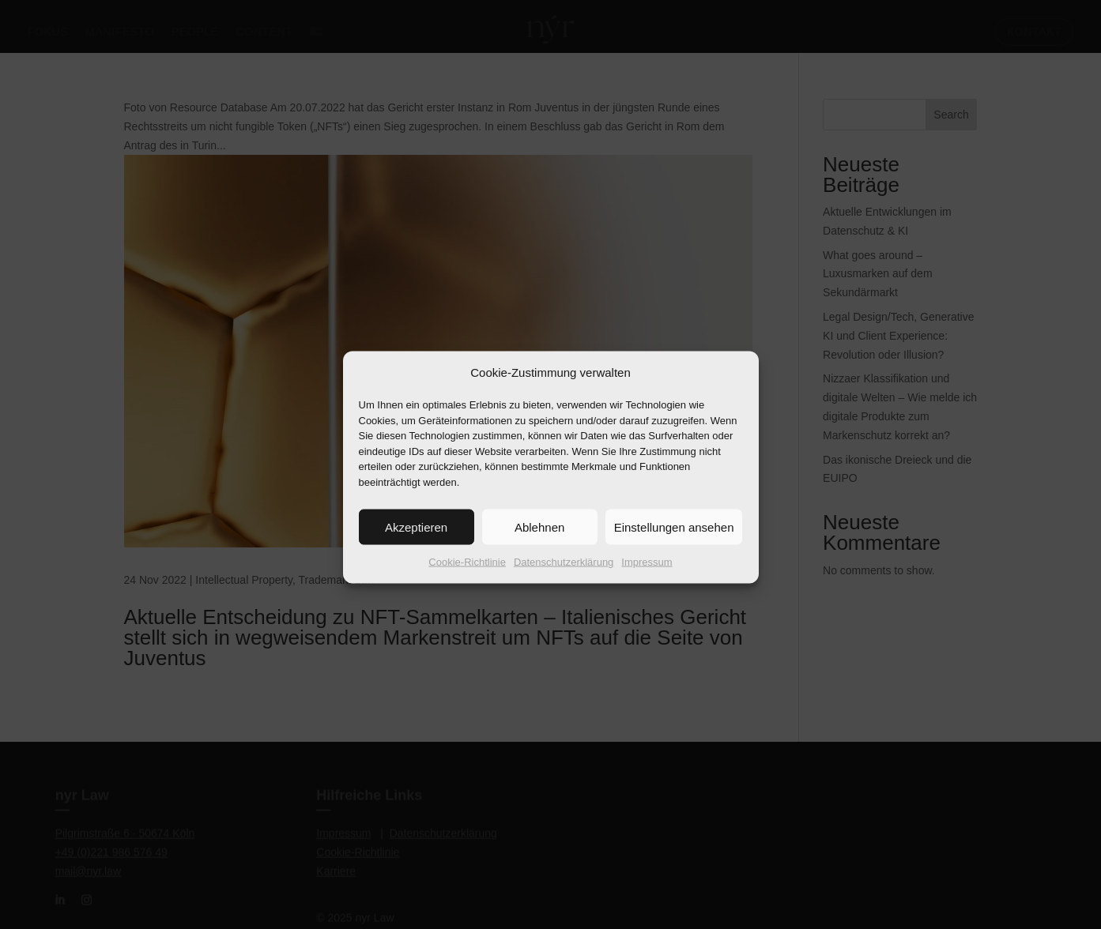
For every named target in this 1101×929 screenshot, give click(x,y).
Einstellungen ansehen (674, 540)
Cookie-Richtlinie (467, 576)
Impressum (646, 576)
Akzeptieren (416, 540)
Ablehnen (539, 540)
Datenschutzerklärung (563, 576)
